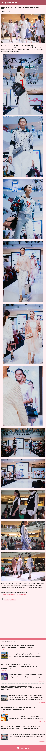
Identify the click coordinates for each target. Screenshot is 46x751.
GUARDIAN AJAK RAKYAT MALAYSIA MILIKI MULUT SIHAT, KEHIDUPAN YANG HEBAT (18, 708)
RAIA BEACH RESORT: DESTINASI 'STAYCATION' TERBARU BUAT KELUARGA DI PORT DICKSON (17, 646)
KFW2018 (13, 599)
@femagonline (11, 2)
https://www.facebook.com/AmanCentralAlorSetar (13, 594)
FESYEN (7, 599)
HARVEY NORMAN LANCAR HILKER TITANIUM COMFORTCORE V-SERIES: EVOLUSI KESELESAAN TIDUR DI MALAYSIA (21, 688)
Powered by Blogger (23, 748)
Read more (42, 660)
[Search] (44, 3)
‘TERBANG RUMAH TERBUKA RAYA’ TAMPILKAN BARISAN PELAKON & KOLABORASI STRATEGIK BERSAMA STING (21, 727)
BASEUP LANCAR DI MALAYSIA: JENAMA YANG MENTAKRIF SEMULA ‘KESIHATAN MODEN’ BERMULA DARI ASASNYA (19, 666)
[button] (44, 7)
